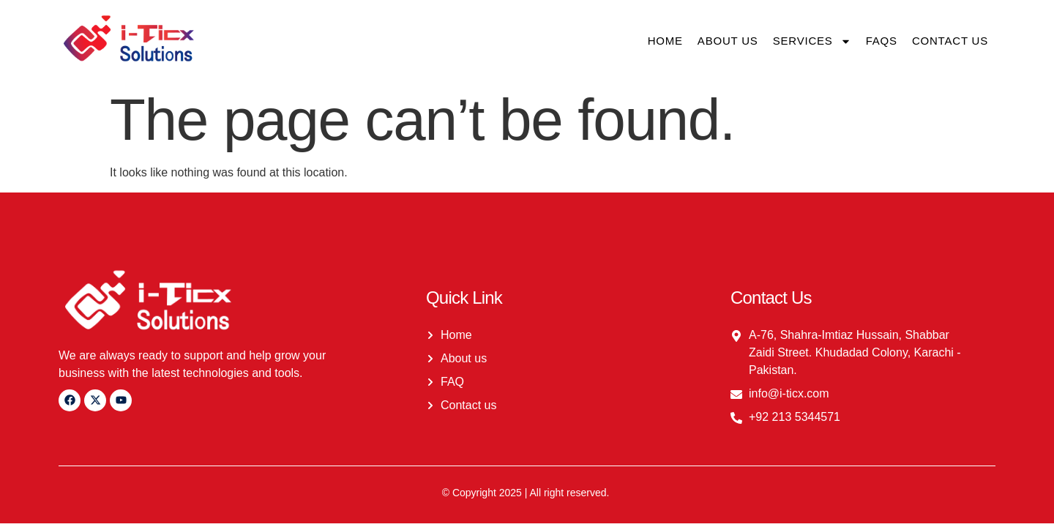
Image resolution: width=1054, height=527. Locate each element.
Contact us (950, 40)
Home (665, 40)
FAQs (881, 40)
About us (728, 40)
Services (812, 41)
